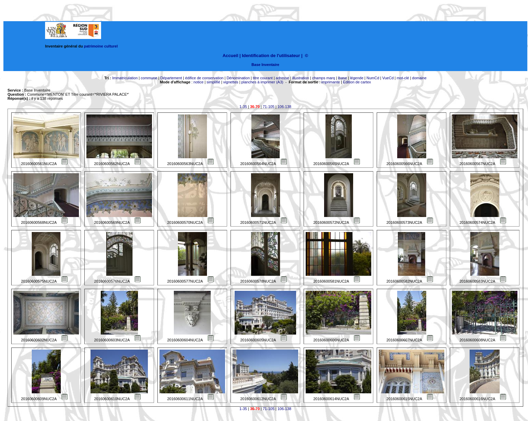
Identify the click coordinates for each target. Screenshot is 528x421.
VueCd (387, 78)
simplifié (213, 82)
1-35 (243, 107)
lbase (342, 78)
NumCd (372, 78)
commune (149, 78)
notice (199, 82)
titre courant (263, 78)
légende (356, 78)
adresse (282, 78)
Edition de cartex (357, 82)
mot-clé (403, 78)
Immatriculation (125, 78)
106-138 (284, 107)
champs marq (323, 78)
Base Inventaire (265, 65)
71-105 (268, 107)
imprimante (330, 82)
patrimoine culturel (101, 46)
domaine (419, 78)
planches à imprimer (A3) (262, 82)
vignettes (230, 82)
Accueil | (232, 55)
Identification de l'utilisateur (271, 55)
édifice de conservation (204, 78)
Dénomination (238, 78)
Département (171, 78)
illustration (300, 78)
